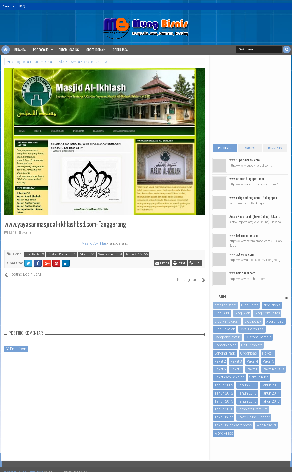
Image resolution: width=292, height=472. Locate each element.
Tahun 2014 (270, 393)
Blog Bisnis (272, 305)
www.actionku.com (241, 254)
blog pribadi (275, 321)
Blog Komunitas (267, 313)
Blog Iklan (242, 313)
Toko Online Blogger (254, 417)
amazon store (225, 305)
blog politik (252, 321)
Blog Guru (222, 313)
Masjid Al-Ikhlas (94, 243)
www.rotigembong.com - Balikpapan (253, 197)
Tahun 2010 (247, 385)
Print (179, 263)
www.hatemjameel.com (244, 235)
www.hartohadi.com (242, 273)
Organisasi (249, 353)
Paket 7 (236, 369)
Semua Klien (106, 254)
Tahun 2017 (270, 401)
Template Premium (253, 409)
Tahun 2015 (223, 401)
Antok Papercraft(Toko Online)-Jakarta (254, 216)
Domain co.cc (225, 345)
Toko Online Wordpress (233, 425)
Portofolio (41, 49)
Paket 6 (220, 369)
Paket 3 (236, 361)
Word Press (223, 433)
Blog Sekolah (224, 329)
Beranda (8, 6)
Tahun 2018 (223, 409)
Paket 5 (83, 254)
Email (162, 263)
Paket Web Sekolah (229, 377)
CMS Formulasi (252, 329)
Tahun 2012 (223, 393)
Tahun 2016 (247, 401)
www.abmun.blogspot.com (246, 178)
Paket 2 (220, 361)
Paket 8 (252, 369)
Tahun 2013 (134, 254)
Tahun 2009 (223, 385)
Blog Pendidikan (227, 321)
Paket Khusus (273, 369)
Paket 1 (268, 353)
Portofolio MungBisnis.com (25, 467)
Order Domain (95, 49)
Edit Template (251, 345)
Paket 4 (252, 361)
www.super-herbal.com (244, 159)
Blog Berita (32, 254)
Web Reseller (266, 425)
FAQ (22, 6)
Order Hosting (69, 49)
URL (195, 263)
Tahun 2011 (270, 385)
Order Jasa (120, 49)
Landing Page (225, 353)
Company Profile (227, 337)
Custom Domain (58, 254)
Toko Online (223, 417)
